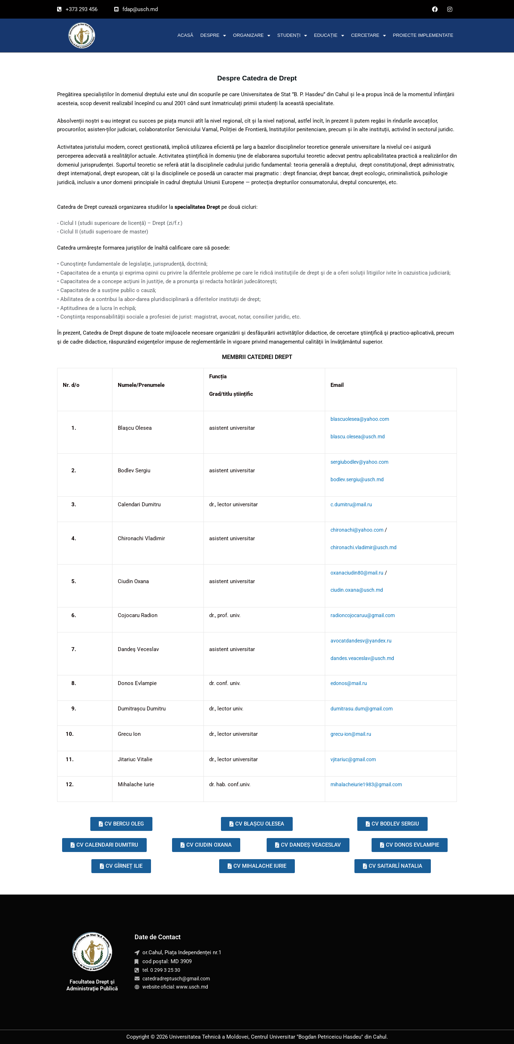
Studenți (292, 35)
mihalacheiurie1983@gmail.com (364, 784)
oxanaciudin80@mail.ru (354, 573)
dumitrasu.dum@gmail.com (359, 708)
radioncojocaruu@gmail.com (360, 615)
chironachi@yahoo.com (354, 530)
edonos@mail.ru (345, 683)
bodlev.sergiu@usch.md (354, 479)
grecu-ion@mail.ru (347, 734)
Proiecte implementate (423, 35)
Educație (329, 35)
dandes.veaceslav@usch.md (359, 658)
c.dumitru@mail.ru (348, 504)
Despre (213, 35)
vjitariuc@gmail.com (350, 759)
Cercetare (368, 35)
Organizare (251, 35)
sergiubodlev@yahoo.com (357, 462)
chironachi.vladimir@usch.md (361, 547)
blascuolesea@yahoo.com (357, 419)
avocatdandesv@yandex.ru (357, 640)
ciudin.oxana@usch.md (353, 590)
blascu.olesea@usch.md (355, 436)
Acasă (185, 35)
